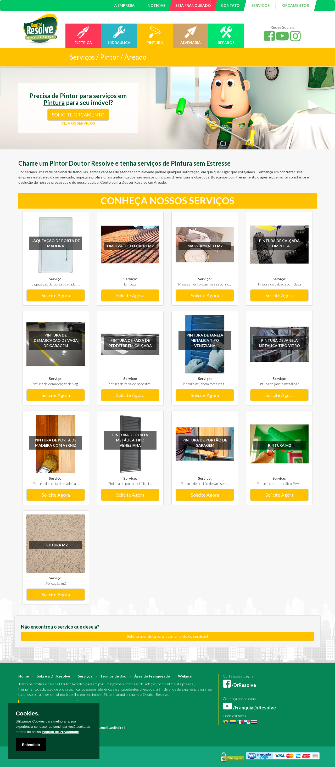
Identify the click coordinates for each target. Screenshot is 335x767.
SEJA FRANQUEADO (193, 5)
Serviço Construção (291, 733)
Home (23, 676)
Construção (159, 728)
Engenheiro (191, 728)
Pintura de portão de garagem (204, 442)
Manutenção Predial (270, 728)
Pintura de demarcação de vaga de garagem (56, 340)
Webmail (185, 676)
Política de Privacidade (60, 732)
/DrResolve (239, 685)
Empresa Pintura (112, 733)
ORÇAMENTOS (295, 5)
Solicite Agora (56, 295)
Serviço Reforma (213, 733)
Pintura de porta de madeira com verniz (55, 442)
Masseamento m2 (204, 246)
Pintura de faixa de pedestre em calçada (130, 343)
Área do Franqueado (152, 676)
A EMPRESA (124, 5)
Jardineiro (116, 728)
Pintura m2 (279, 445)
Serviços (85, 676)
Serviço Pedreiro (264, 733)
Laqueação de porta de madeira (55, 243)
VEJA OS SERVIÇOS (78, 123)
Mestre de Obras (213, 728)
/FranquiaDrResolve (249, 707)
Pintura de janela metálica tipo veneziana (205, 340)
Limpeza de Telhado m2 (130, 246)
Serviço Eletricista (164, 733)
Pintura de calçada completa (279, 243)
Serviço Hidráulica (239, 733)
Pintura (131, 728)
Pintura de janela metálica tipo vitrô (279, 343)
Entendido (31, 745)
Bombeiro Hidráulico (241, 728)
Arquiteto (175, 728)
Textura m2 (56, 545)
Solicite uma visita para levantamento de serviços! (167, 636)
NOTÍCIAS (156, 5)
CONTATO (230, 5)
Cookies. (28, 713)
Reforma (143, 728)
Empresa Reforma (138, 733)
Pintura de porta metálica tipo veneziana (130, 440)
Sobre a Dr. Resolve (53, 676)
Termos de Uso (113, 676)
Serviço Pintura (189, 733)
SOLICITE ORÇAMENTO (78, 114)
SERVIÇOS (261, 5)
